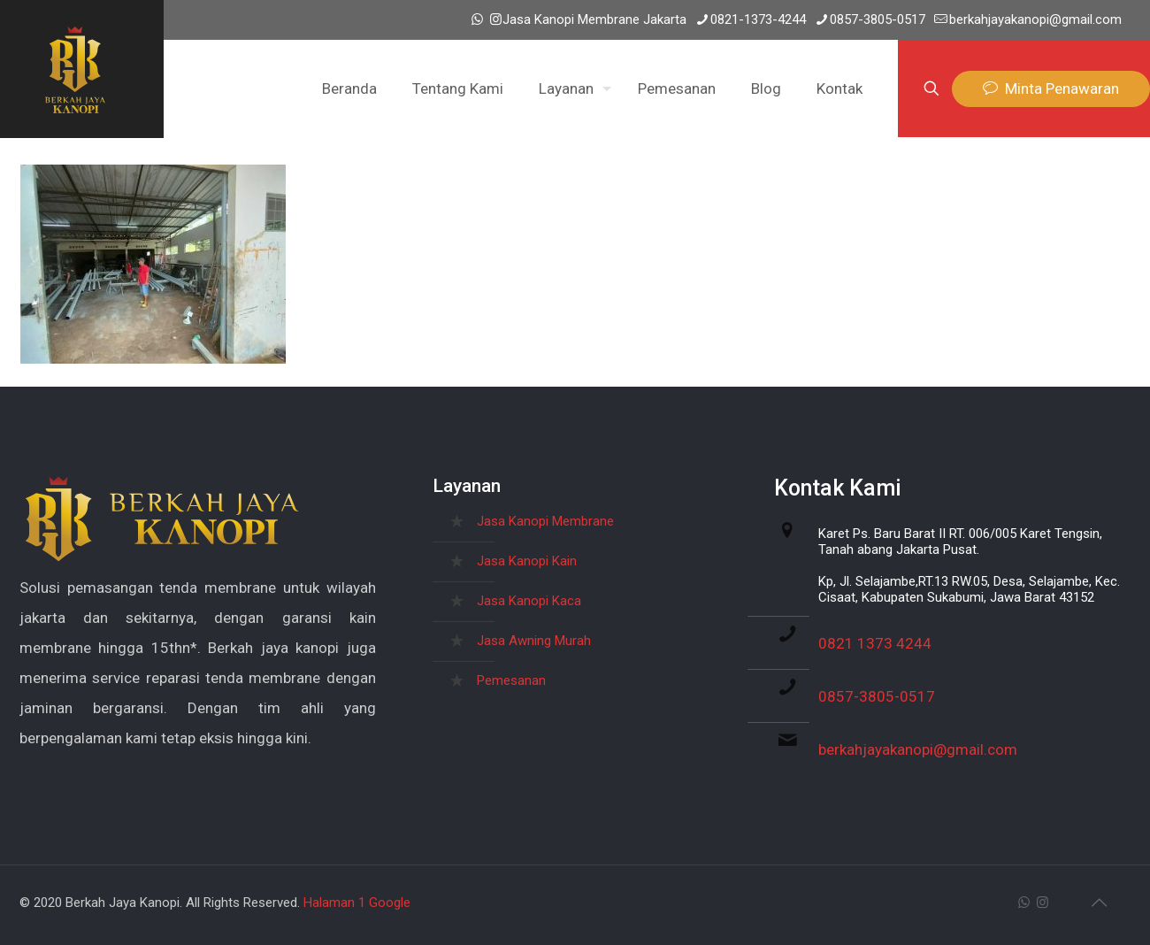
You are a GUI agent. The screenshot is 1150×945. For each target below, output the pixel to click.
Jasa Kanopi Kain (527, 561)
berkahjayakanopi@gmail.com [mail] (1035, 19)
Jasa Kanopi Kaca (529, 601)
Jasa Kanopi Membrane (545, 521)
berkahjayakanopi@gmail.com (917, 749)
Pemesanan (511, 680)
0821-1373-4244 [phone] (758, 19)
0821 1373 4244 (875, 643)
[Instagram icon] (495, 19)
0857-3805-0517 (876, 696)
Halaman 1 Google (356, 902)
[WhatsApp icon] (477, 19)
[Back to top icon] (1099, 902)
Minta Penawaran (1051, 89)
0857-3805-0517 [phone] (877, 19)
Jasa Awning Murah (534, 641)
